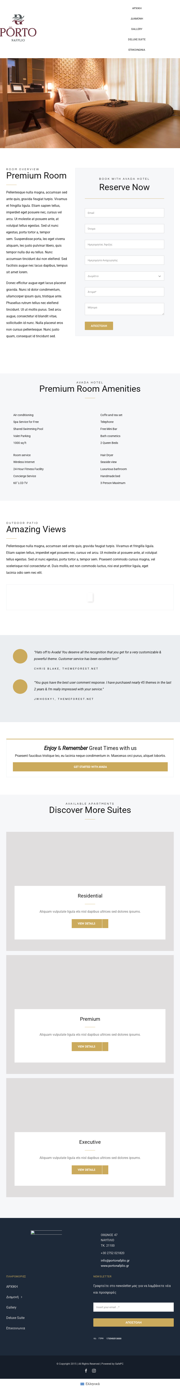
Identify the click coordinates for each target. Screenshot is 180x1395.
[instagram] (94, 1371)
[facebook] (86, 1371)
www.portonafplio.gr (115, 1266)
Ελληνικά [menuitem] (93, 1384)
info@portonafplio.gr (115, 1260)
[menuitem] (89, 1384)
